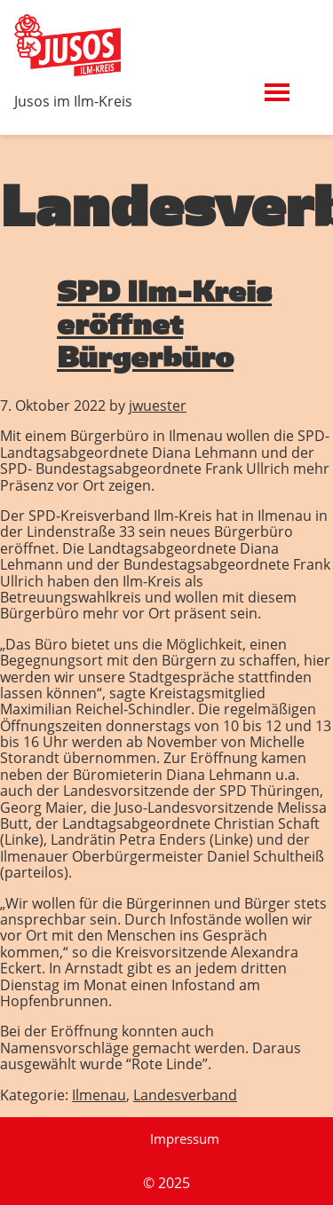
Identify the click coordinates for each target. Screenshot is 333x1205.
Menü (300, 82)
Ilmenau (99, 1095)
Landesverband (185, 1095)
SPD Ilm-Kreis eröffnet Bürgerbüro (164, 324)
